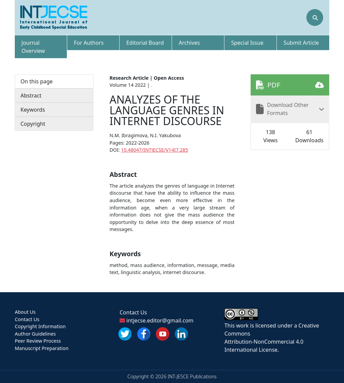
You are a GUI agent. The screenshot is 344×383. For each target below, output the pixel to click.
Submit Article (301, 42)
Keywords (32, 109)
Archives (189, 42)
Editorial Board (145, 42)
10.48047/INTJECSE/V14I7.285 (154, 150)
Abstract (30, 95)
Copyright (32, 123)
